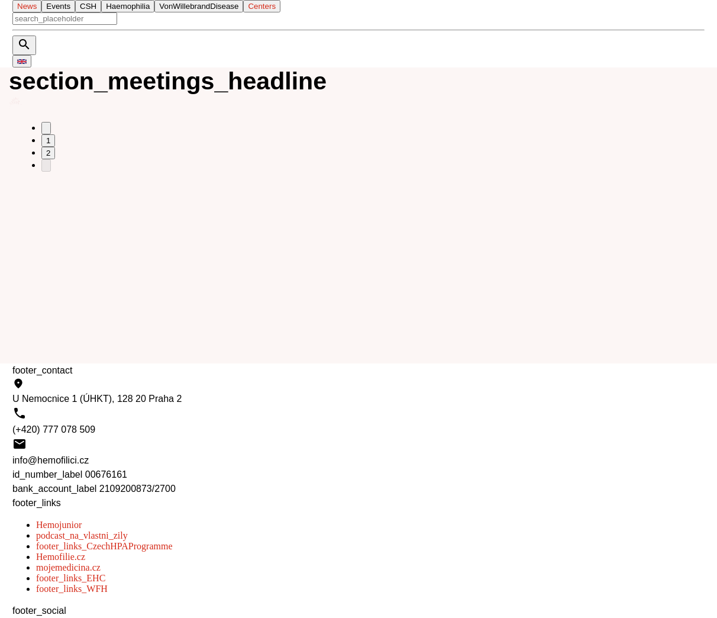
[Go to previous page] (46, 128)
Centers (262, 6)
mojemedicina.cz (68, 567)
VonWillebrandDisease (198, 6)
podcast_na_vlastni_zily (82, 535)
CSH (88, 6)
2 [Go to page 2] (48, 153)
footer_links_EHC (70, 578)
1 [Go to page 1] (48, 140)
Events (58, 6)
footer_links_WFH (72, 589)
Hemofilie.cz (60, 557)
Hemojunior (59, 525)
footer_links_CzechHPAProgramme (104, 546)
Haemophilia (128, 6)
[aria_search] (64, 18)
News (27, 6)
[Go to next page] (46, 165)
